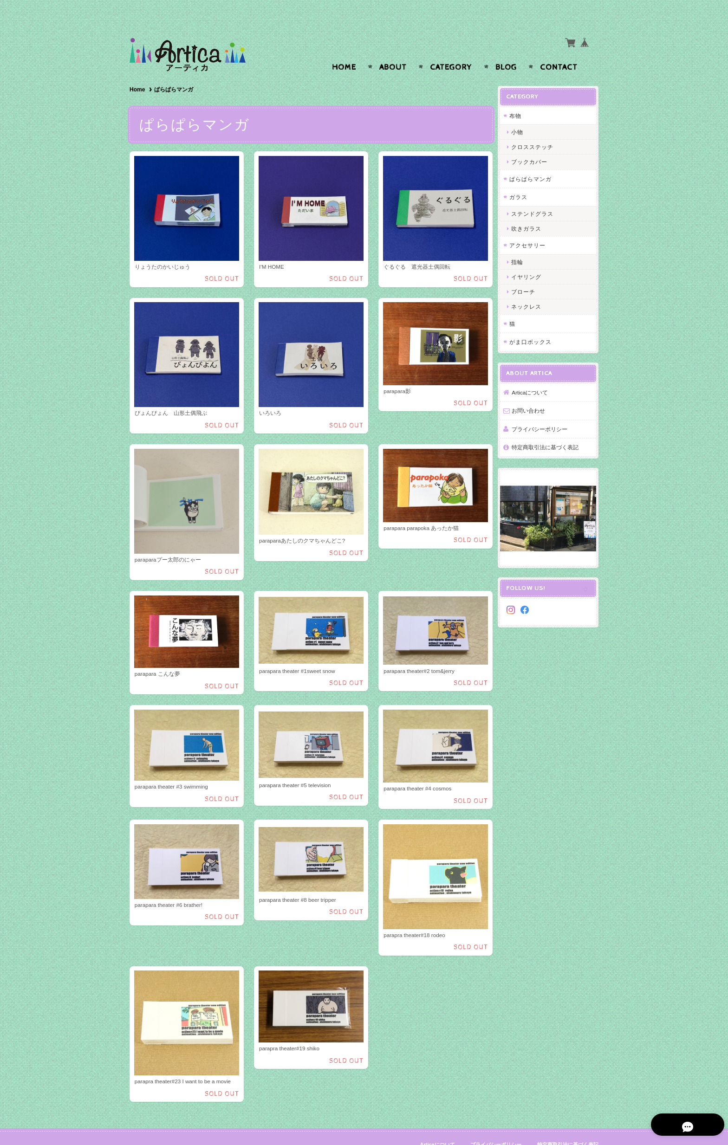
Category (451, 49)
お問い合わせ (531, 392)
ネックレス (529, 288)
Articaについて (533, 374)
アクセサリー (531, 227)
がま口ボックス (534, 324)
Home (344, 49)
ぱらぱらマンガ (534, 160)
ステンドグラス (535, 195)
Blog (506, 49)
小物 (520, 114)
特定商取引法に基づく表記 (548, 429)
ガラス (522, 179)
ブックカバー (532, 144)
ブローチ (526, 274)
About (393, 49)
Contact (559, 49)
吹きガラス (529, 210)
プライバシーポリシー (543, 411)
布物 (519, 97)
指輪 (520, 243)
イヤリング (529, 259)
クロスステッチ (535, 129)
